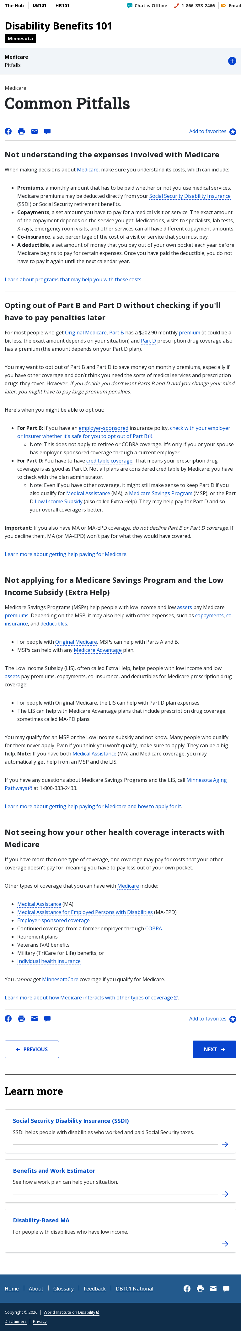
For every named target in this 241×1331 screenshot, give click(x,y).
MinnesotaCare (60, 979)
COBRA (153, 928)
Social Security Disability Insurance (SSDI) (71, 1120)
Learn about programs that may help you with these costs (73, 279)
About (36, 1288)
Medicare (88, 169)
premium (189, 332)
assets (184, 607)
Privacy (40, 1321)
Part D (148, 340)
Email (235, 5)
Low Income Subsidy (59, 501)
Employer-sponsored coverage (53, 920)
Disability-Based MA (41, 1220)
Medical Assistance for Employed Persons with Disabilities (85, 912)
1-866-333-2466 (198, 5)
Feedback (95, 1288)
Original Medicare (86, 332)
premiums (17, 615)
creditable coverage (109, 460)
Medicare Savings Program (160, 493)
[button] (120, 61)
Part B (116, 332)
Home (12, 1288)
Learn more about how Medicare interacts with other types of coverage (89, 997)
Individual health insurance (49, 961)
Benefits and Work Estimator (54, 1170)
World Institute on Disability (69, 1312)
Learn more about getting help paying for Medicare (65, 554)
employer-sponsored (103, 428)
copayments (209, 615)
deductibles (53, 623)
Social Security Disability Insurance (190, 195)
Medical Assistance (88, 493)
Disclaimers (16, 1321)
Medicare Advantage (98, 650)
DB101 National (134, 1288)
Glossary (63, 1288)
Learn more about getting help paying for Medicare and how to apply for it (93, 806)
